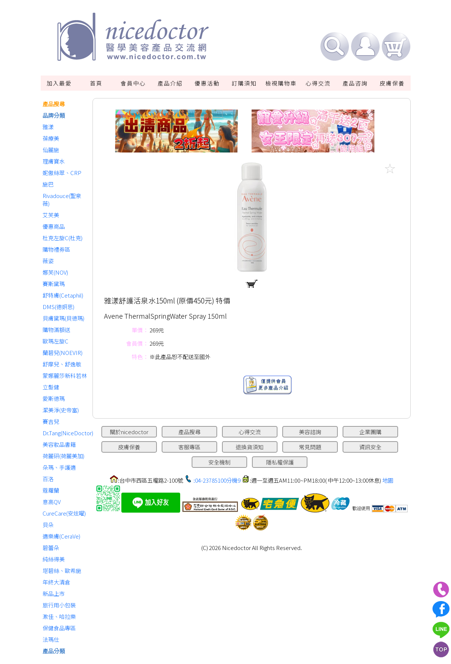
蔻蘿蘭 (51, 490)
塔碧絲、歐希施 (62, 570)
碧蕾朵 (51, 547)
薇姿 (48, 261)
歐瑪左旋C (55, 341)
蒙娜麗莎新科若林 (65, 375)
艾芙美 (51, 215)
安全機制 (219, 462)
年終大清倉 (56, 582)
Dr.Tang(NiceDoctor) (66, 433)
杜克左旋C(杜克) (63, 238)
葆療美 (51, 138)
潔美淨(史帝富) (61, 410)
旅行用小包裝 (59, 605)
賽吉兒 (51, 421)
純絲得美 (54, 559)
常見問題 (310, 447)
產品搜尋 (54, 104)
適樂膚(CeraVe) (61, 536)
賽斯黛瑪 (54, 284)
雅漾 (48, 127)
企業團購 (370, 432)
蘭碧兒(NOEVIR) (63, 352)
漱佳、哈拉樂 (59, 616)
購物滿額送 (56, 329)
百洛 (48, 479)
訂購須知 (244, 83)
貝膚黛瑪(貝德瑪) (63, 318)
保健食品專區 (59, 628)
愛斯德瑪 (54, 398)
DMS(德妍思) (58, 307)
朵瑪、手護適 (59, 467)
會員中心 (133, 83)
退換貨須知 (249, 447)
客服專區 (189, 447)
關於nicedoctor (129, 432)
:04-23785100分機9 (216, 480)
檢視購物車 (281, 83)
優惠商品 (54, 226)
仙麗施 (51, 150)
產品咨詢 (355, 83)
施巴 (48, 184)
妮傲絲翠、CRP (62, 173)
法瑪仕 (51, 639)
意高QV (52, 502)
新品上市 (54, 593)
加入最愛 (59, 83)
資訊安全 (370, 447)
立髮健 (51, 387)
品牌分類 (54, 115)
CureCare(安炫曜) (64, 513)
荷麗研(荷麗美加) (63, 456)
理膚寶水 (54, 161)
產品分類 (54, 651)
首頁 (96, 83)
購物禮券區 (56, 249)
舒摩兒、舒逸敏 (62, 364)
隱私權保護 (280, 462)
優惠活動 (207, 83)
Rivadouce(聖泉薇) (62, 199)
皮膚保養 (392, 83)
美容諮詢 (310, 432)
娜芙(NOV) (55, 272)
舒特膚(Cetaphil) (63, 295)
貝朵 (48, 525)
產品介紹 (170, 83)
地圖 (387, 480)
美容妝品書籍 (59, 444)
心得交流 (318, 83)
